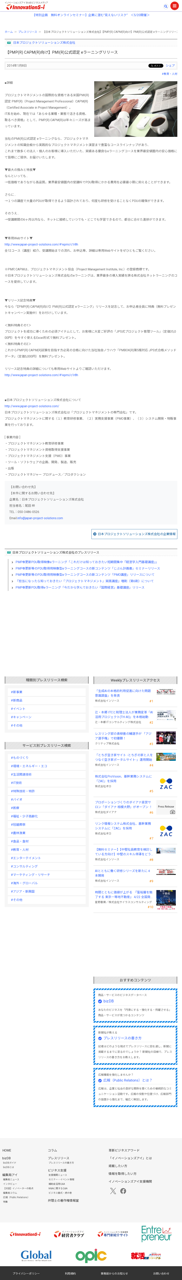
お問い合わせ (161, 1273)
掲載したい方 (118, 1166)
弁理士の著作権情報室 (63, 1200)
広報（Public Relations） (16, 1197)
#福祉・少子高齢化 (24, 816)
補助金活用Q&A (57, 1184)
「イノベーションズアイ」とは (130, 1158)
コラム (52, 1150)
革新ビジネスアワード (124, 1150)
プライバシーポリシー (26, 1273)
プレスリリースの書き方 (122, 1038)
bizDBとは (8, 1167)
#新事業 (16, 692)
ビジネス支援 (57, 1170)
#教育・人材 (169, 73)
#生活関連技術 (21, 774)
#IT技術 (16, 783)
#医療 (15, 808)
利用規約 (70, 1273)
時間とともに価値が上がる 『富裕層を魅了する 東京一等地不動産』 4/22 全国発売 (123, 894)
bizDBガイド (9, 1162)
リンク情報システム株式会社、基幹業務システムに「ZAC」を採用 (123, 826)
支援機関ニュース (58, 1175)
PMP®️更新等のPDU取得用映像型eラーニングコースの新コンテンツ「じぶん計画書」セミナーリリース (88, 568)
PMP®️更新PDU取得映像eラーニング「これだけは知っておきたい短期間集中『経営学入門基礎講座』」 (87, 562)
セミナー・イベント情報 (61, 1179)
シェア (170, 65)
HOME (6, 1150)
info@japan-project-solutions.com (40, 518)
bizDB (109, 1001)
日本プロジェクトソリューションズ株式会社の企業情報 (137, 534)
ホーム (9, 31)
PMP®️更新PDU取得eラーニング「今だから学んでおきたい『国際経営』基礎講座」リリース (80, 587)
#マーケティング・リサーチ (30, 875)
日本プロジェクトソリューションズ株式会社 (44, 43)
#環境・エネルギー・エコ (29, 766)
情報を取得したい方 (123, 1174)
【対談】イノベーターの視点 (18, 1188)
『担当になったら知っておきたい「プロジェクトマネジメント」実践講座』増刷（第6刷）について (85, 581)
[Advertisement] (91, 627)
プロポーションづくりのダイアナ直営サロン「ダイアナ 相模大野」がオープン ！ (123, 804)
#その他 (16, 725)
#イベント (18, 709)
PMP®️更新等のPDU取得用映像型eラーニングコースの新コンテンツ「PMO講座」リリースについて (85, 575)
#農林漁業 (18, 833)
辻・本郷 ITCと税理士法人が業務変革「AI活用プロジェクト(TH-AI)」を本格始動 (124, 714)
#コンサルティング (24, 866)
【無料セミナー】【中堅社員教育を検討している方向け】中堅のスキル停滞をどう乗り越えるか (123, 852)
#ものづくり (20, 758)
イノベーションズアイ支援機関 (130, 1181)
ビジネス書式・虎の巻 (60, 1193)
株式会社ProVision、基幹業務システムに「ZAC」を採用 (123, 779)
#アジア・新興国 (23, 891)
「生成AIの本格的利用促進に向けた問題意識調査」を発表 (123, 693)
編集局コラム (10, 1193)
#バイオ (16, 799)
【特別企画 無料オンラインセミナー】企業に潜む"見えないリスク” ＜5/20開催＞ (91, 15)
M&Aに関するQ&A (58, 1188)
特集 (5, 1201)
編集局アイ (10, 1175)
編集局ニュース (11, 1179)
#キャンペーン (21, 717)
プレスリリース (27, 31)
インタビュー (10, 1184)
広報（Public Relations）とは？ (127, 1080)
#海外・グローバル (24, 883)
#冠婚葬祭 (18, 825)
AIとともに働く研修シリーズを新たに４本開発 (123, 873)
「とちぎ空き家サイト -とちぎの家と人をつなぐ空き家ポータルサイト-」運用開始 (124, 757)
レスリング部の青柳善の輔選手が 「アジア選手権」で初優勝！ (123, 736)
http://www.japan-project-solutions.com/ (32, 406)
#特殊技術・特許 (23, 791)
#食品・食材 (20, 841)
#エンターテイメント (26, 858)
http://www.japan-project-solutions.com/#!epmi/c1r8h (41, 244)
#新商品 (16, 700)
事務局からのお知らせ (114, 1273)
